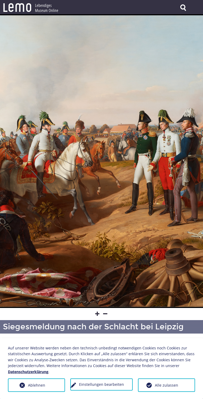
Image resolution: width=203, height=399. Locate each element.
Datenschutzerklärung (28, 371)
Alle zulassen (166, 385)
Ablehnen (36, 385)
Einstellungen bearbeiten (101, 384)
